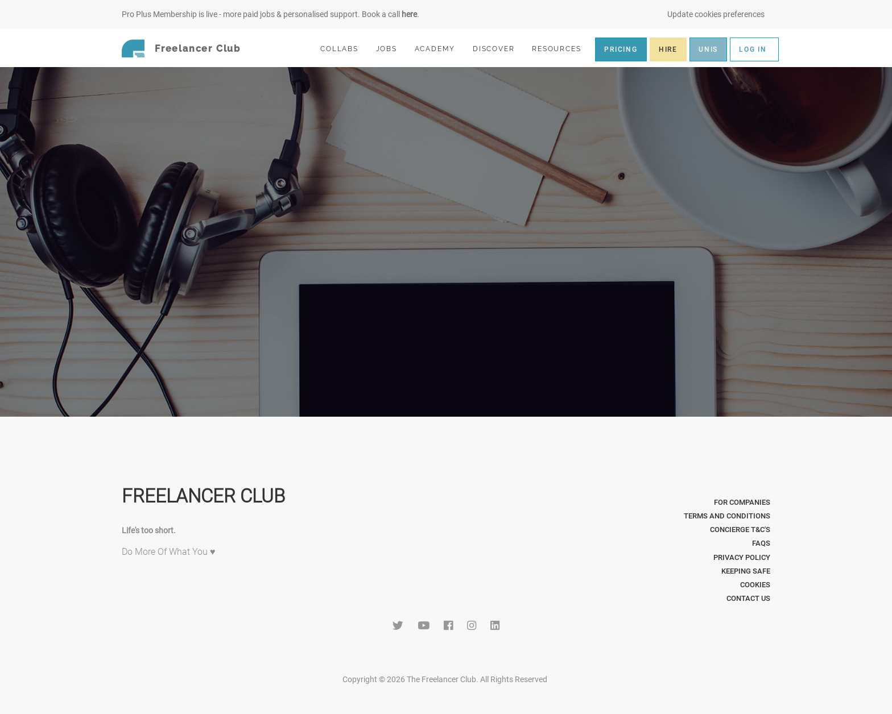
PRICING (621, 49)
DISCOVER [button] (498, 48)
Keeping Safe (745, 571)
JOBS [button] (391, 48)
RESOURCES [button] (561, 48)
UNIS (708, 49)
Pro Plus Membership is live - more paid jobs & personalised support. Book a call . (270, 14)
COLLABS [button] (343, 48)
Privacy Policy (741, 557)
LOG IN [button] (753, 49)
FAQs (761, 543)
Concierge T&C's (740, 529)
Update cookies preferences (716, 14)
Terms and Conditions (727, 516)
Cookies (755, 584)
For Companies (742, 502)
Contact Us (748, 598)
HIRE (668, 49)
